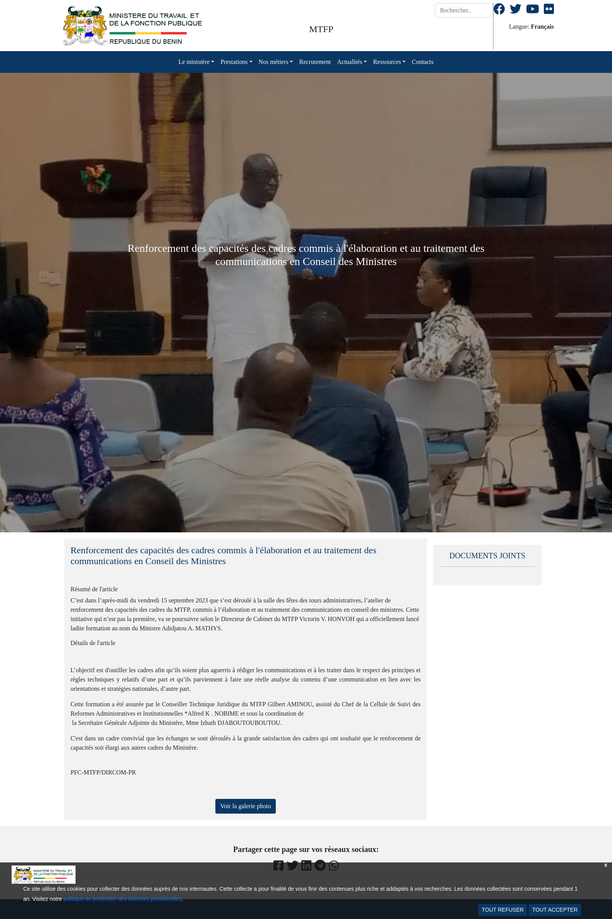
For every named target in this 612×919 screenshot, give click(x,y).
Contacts (422, 62)
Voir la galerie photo (245, 806)
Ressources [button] (387, 62)
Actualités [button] (349, 62)
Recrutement (315, 62)
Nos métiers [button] (274, 62)
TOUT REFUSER (503, 910)
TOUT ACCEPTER (555, 910)
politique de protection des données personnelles (122, 899)
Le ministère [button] (194, 62)
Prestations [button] (234, 62)
